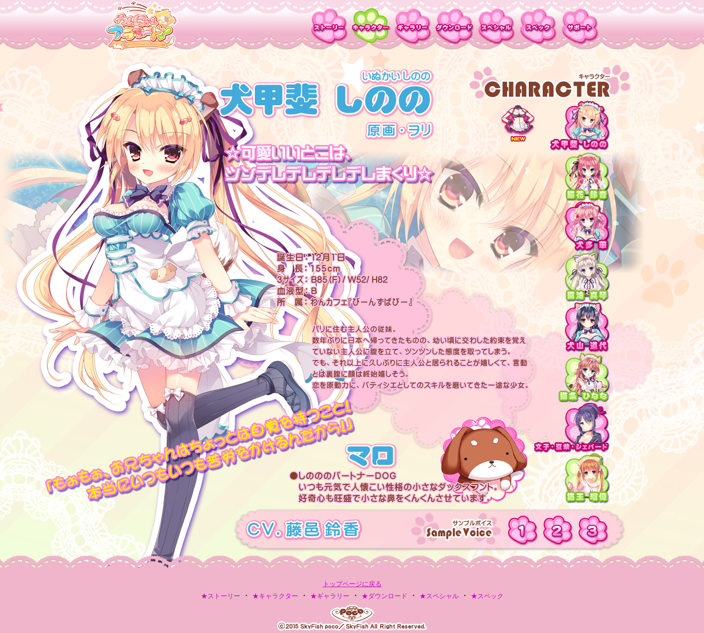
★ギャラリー (329, 596)
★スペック (487, 596)
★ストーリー (220, 596)
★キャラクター (275, 596)
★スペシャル (439, 596)
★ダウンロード (384, 596)
